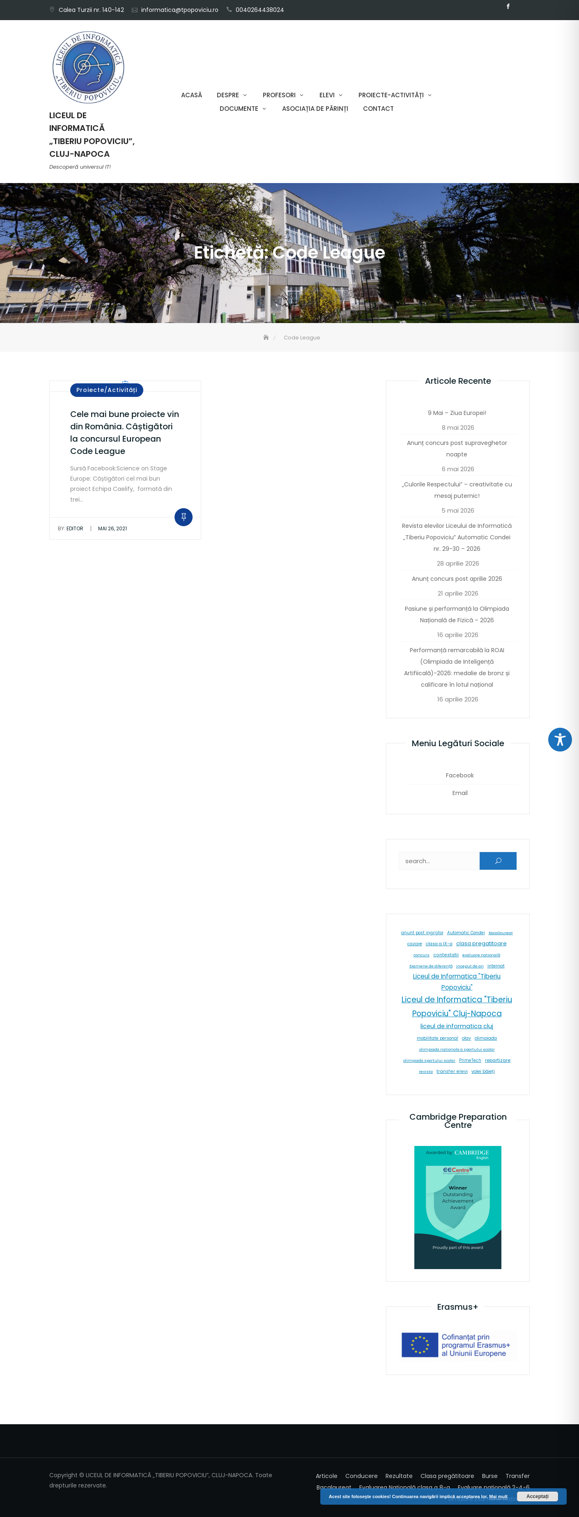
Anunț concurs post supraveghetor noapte (457, 448)
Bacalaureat (334, 1487)
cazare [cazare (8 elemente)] (414, 944)
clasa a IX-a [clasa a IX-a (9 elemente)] (439, 944)
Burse (490, 1476)
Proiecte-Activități (391, 95)
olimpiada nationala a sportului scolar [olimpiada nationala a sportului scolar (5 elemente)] (457, 1049)
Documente (239, 108)
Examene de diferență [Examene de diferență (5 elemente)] (431, 966)
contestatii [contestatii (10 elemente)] (446, 955)
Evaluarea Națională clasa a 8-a (404, 1487)
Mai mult (498, 1496)
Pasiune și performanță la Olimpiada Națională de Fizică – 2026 (457, 614)
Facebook (508, 6)
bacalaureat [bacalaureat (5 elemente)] (501, 932)
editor (70, 528)
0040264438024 (260, 10)
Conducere (361, 1476)
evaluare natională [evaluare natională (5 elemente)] (481, 955)
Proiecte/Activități (106, 390)
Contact (378, 108)
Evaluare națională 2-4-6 (494, 1487)
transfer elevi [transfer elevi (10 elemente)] (452, 1071)
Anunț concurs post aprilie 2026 (457, 579)
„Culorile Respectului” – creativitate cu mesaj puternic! (457, 490)
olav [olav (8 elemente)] (466, 1038)
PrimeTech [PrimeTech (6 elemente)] (470, 1060)
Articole (327, 1476)
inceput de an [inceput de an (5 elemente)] (470, 966)
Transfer (517, 1476)
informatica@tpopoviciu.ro (179, 10)
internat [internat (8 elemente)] (496, 966)
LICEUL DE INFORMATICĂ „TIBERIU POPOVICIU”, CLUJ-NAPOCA (92, 135)
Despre (228, 95)
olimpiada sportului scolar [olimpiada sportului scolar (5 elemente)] (429, 1060)
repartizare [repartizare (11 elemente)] (497, 1060)
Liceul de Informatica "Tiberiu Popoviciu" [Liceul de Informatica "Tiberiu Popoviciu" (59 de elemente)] (457, 982)
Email (520, 6)
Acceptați (537, 1496)
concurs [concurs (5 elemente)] (422, 955)
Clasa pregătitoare (447, 1476)
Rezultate (399, 1476)
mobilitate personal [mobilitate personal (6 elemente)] (437, 1038)
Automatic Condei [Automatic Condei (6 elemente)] (466, 932)
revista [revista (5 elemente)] (426, 1071)
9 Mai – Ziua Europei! (457, 413)
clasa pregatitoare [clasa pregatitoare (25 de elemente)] (481, 943)
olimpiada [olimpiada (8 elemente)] (486, 1038)
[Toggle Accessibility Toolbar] (560, 739)
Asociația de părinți (315, 108)
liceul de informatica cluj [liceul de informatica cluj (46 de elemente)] (456, 1026)
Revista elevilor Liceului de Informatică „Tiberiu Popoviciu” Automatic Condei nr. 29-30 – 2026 (457, 537)
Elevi (327, 95)
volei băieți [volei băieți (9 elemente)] (483, 1071)
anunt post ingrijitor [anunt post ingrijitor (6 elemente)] (422, 932)
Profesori (279, 95)
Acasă (191, 95)
